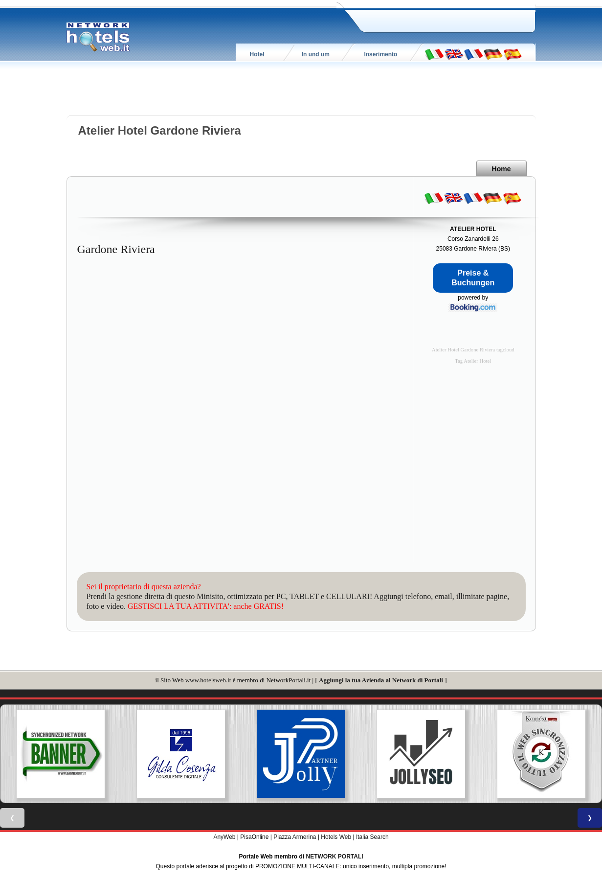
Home (501, 169)
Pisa (245, 837)
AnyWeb (224, 837)
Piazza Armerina (294, 837)
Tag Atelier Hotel (473, 361)
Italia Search (372, 837)
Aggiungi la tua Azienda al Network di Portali (381, 680)
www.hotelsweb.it (208, 680)
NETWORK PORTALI (334, 856)
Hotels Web (336, 837)
